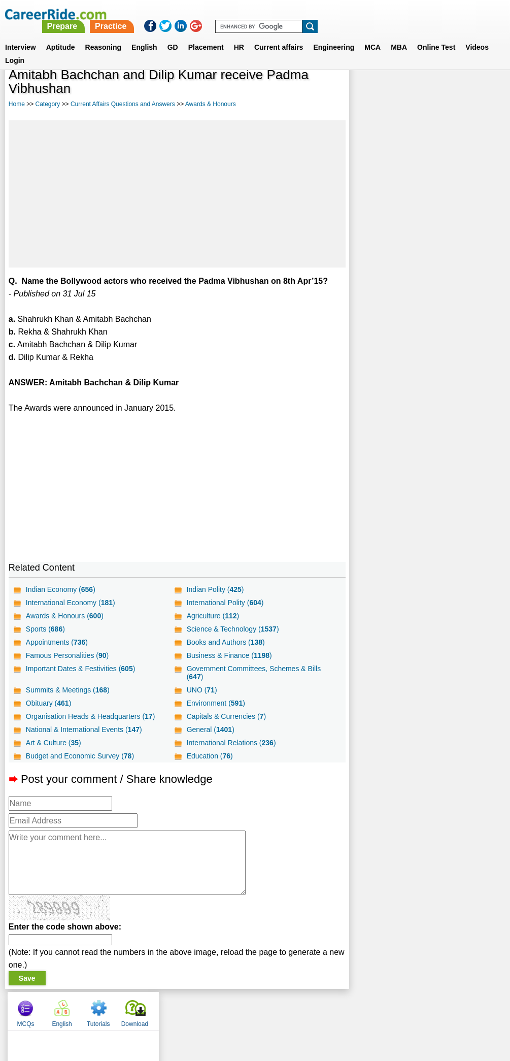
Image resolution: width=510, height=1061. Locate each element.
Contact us (204, 1009)
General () (210, 729)
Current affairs (278, 35)
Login (14, 48)
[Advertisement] (177, 194)
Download (478, 91)
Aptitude (60, 35)
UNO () (201, 690)
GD (172, 35)
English (144, 35)
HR (239, 35)
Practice (298, 14)
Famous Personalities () (67, 655)
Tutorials (442, 91)
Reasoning (103, 35)
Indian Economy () (60, 589)
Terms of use (250, 1009)
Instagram (366, 1009)
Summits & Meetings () (68, 690)
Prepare (249, 14)
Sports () (45, 629)
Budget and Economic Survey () (80, 756)
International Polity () (224, 603)
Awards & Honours (210, 104)
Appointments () (57, 642)
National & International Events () (84, 729)
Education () (209, 756)
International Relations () (231, 743)
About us (163, 1009)
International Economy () (70, 603)
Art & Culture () (53, 743)
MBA (399, 35)
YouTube (327, 1009)
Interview (20, 35)
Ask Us (292, 1009)
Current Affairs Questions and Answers (123, 104)
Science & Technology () (232, 629)
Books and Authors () (225, 642)
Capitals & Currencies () (225, 716)
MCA (372, 35)
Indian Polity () (215, 589)
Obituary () (49, 703)
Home (17, 104)
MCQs (369, 91)
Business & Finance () (228, 655)
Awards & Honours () (65, 616)
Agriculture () (212, 616)
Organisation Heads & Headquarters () (90, 716)
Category (48, 104)
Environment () (215, 703)
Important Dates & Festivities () (80, 669)
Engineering (333, 35)
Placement (206, 35)
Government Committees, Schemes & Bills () (253, 673)
